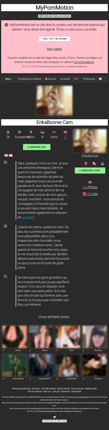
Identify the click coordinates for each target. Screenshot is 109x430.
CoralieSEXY (71, 379)
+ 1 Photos (90, 187)
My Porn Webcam (35, 391)
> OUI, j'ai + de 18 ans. (54, 39)
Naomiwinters (18, 379)
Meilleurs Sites (91, 388)
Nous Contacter (77, 388)
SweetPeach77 (45, 379)
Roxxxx (18, 350)
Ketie (72, 350)
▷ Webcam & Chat (90, 170)
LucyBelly (27, 217)
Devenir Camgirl (63, 388)
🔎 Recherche (89, 79)
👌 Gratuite (65, 79)
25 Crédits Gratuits (48, 388)
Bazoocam (66, 391)
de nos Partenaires (80, 397)
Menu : (8, 79)
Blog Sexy (36, 388)
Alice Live (47, 391)
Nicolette (98, 350)
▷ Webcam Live (37, 147)
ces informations (84, 62)
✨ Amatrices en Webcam (29, 79)
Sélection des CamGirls (21, 388)
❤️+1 (76, 79)
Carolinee (98, 379)
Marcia (45, 350)
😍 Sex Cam (50, 79)
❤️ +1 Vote (90, 194)
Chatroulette (76, 391)
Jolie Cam (56, 391)
